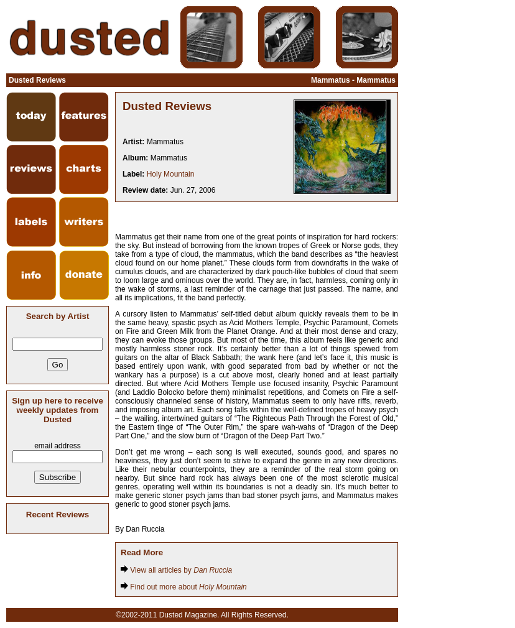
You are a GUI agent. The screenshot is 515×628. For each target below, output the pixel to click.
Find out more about (184, 587)
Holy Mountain (171, 174)
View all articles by (176, 570)
